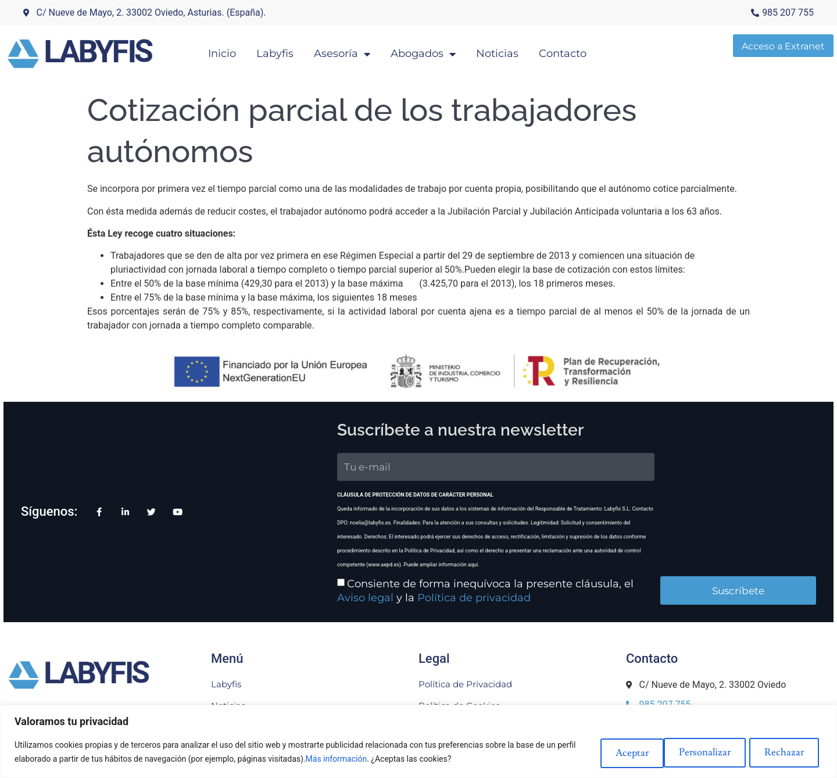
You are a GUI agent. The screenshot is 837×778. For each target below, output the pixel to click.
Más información (356, 758)
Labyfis (295, 50)
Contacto (583, 50)
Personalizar (618, 751)
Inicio (243, 50)
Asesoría (363, 50)
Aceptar (786, 751)
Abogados (444, 50)
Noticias (518, 50)
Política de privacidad (335, 575)
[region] (418, 741)
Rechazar (706, 751)
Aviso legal (594, 561)
